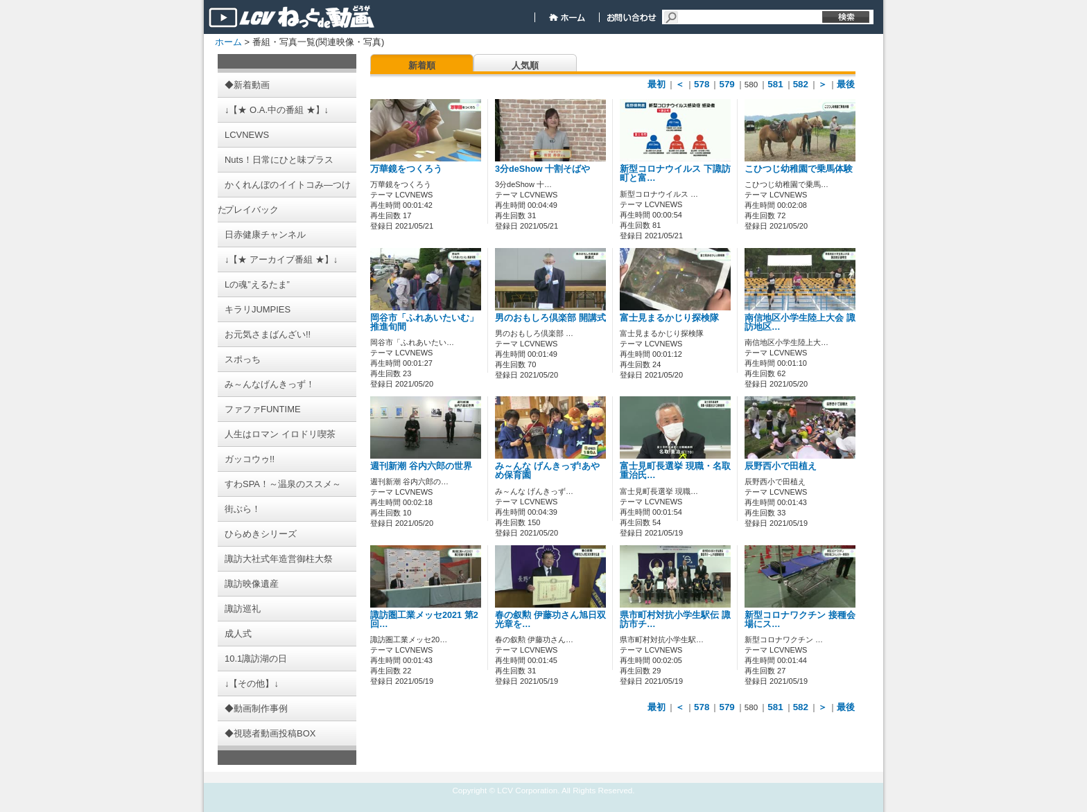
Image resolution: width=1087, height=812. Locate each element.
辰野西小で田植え (781, 466)
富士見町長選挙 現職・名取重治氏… (675, 470)
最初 (656, 84)
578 (701, 84)
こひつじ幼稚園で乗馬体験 (799, 169)
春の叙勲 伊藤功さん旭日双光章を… (550, 619)
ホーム (228, 42)
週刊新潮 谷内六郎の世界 (421, 466)
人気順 (525, 65)
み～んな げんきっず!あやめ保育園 (547, 470)
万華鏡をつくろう (406, 169)
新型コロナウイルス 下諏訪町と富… (675, 173)
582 (800, 84)
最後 (846, 84)
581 (775, 84)
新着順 (421, 65)
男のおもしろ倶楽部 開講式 (550, 318)
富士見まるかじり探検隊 (669, 318)
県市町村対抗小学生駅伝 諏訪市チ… (675, 619)
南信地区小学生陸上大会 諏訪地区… (800, 322)
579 (726, 84)
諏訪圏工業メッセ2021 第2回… (424, 619)
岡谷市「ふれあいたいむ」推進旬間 (424, 322)
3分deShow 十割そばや (542, 169)
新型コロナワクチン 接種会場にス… (800, 619)
